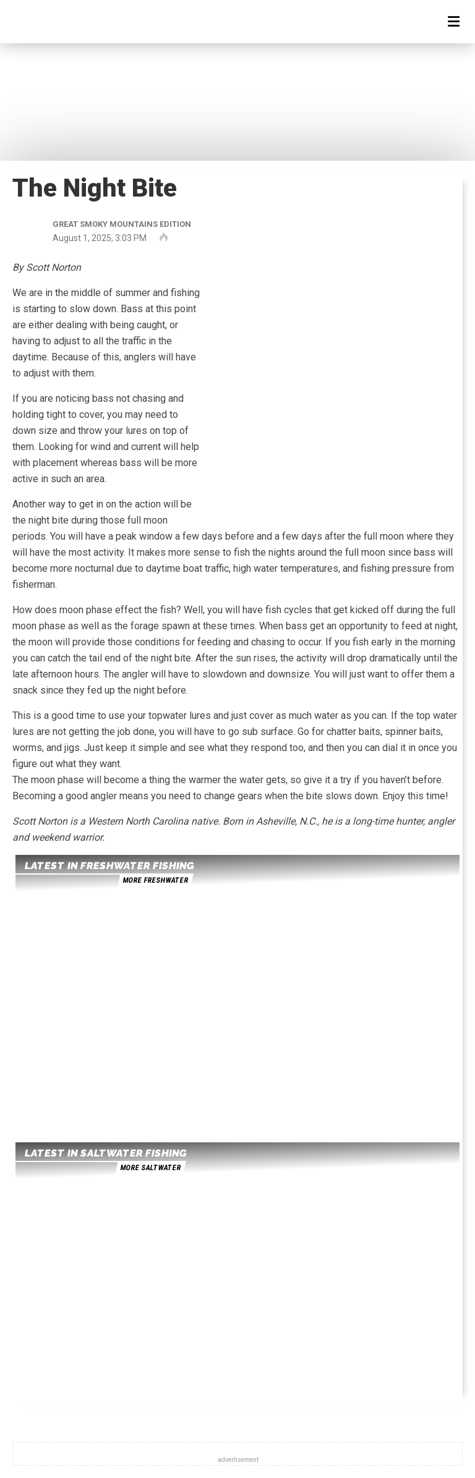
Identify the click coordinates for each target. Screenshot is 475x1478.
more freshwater (155, 880)
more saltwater (150, 1167)
